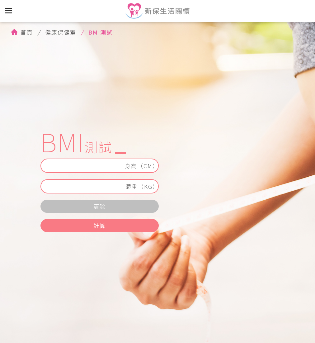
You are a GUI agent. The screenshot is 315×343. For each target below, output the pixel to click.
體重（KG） (142, 186)
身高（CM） (142, 166)
